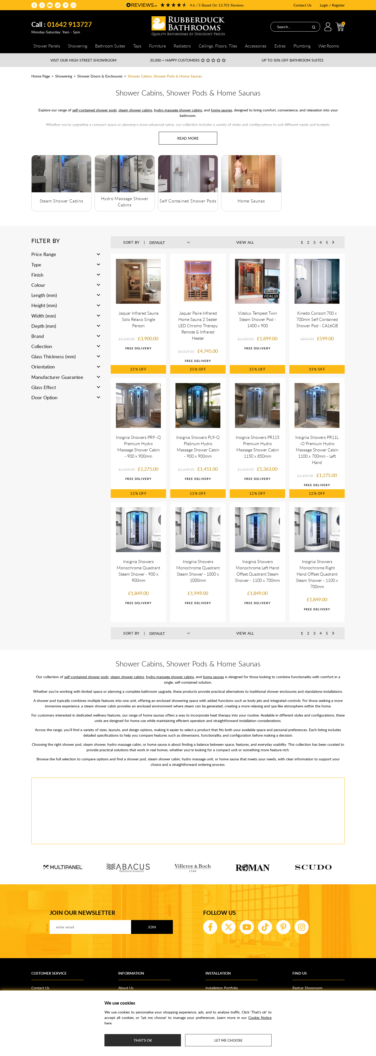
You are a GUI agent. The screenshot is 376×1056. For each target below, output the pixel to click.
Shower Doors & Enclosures (99, 76)
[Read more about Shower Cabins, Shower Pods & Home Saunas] (188, 138)
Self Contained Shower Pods (188, 201)
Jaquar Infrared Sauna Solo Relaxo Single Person (138, 319)
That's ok (143, 1040)
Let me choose (228, 1040)
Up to (293, 60)
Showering (63, 76)
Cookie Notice (260, 1017)
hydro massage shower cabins (178, 110)
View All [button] (245, 242)
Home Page (40, 76)
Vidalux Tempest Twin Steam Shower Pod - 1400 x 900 (257, 319)
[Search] (313, 27)
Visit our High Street (83, 60)
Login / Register (332, 5)
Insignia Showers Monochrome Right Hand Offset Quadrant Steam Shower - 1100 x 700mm (317, 574)
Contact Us (302, 5)
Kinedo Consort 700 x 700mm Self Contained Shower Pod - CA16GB (317, 319)
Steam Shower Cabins (61, 201)
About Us (125, 987)
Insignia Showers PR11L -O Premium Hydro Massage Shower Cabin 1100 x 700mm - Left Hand (317, 449)
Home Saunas (251, 201)
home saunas (221, 110)
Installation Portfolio (221, 987)
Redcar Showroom (307, 987)
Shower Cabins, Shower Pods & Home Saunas (165, 76)
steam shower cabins (135, 110)
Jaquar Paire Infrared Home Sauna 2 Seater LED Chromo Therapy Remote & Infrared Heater (198, 325)
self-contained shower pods (94, 110)
